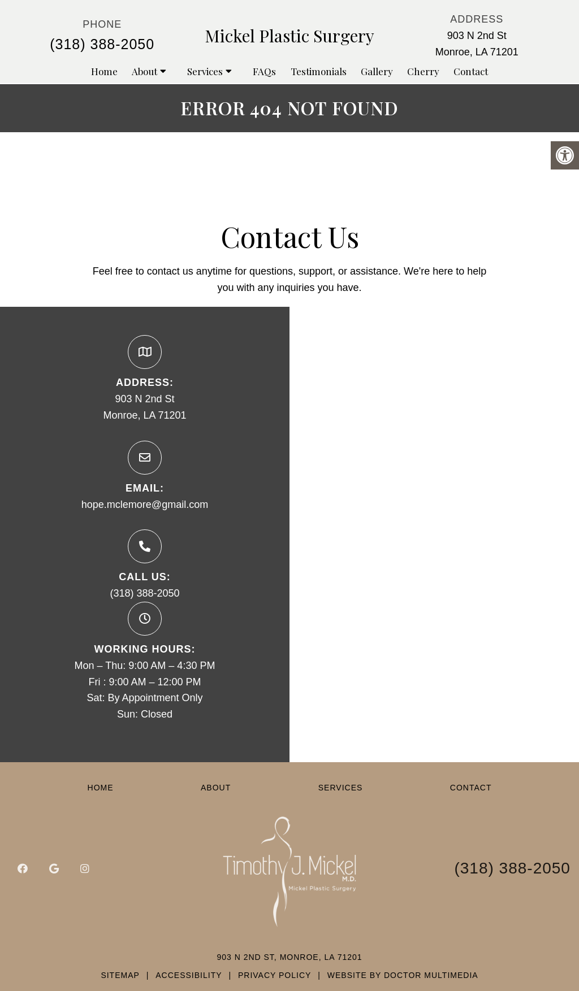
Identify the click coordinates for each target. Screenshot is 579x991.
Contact (470, 71)
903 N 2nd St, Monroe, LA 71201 (289, 957)
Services (205, 71)
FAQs (264, 71)
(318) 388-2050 (102, 44)
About (144, 71)
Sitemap (120, 975)
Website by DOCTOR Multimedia (402, 975)
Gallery (377, 71)
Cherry (423, 71)
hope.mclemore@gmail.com (144, 504)
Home (104, 71)
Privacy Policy (274, 975)
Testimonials (319, 71)
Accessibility (188, 975)
